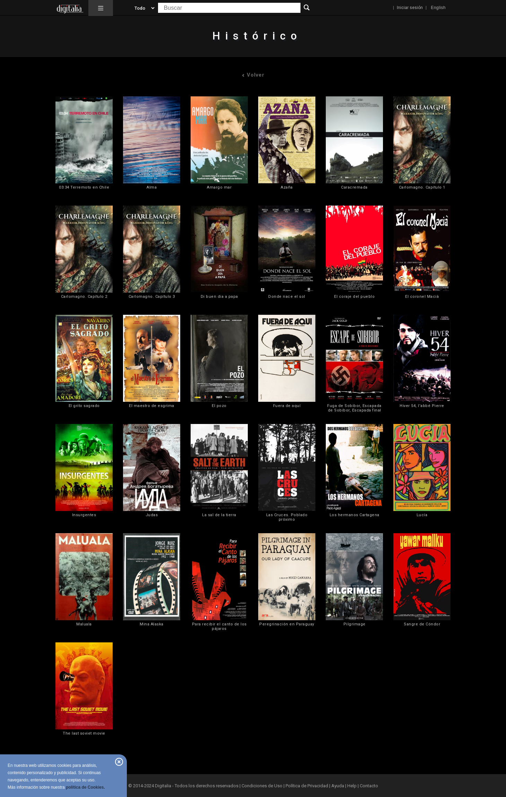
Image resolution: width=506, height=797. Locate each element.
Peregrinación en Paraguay (286, 624)
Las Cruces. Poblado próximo (287, 517)
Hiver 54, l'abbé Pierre (422, 406)
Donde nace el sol (286, 296)
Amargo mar (219, 187)
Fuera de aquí (287, 406)
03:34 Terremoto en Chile (84, 187)
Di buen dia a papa (219, 296)
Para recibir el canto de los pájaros (219, 626)
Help (352, 785)
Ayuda (337, 785)
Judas (152, 515)
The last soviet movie (84, 733)
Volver (253, 75)
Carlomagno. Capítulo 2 (84, 296)
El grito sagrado (84, 406)
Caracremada (354, 187)
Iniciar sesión (410, 7)
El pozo (219, 406)
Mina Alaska (152, 624)
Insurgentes (84, 515)
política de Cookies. (85, 787)
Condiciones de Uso (262, 785)
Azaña (287, 187)
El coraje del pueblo (354, 296)
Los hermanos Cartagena (355, 515)
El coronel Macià (422, 296)
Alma (152, 187)
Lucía (422, 515)
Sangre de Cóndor (422, 624)
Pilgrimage (354, 624)
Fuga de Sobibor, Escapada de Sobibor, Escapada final (354, 408)
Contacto (369, 785)
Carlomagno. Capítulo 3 (152, 296)
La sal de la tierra (219, 515)
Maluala (84, 624)
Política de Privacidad (307, 785)
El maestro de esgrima (151, 406)
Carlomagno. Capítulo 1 (422, 187)
